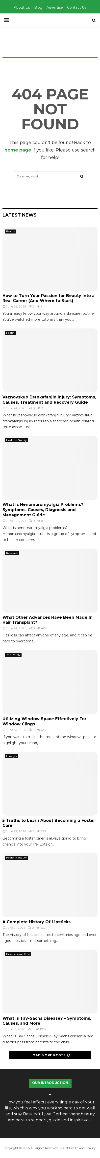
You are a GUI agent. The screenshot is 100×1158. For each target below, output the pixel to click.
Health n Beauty (16, 440)
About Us (22, 7)
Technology (13, 654)
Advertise (55, 7)
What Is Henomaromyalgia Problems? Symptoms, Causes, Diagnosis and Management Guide (42, 509)
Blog (38, 7)
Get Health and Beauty (79, 1148)
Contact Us (76, 7)
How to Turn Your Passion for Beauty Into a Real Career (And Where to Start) (48, 298)
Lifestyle (11, 756)
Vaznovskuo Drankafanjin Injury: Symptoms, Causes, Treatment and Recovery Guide (49, 400)
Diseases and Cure (18, 954)
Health (10, 332)
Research (12, 553)
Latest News (19, 215)
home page (17, 150)
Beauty (10, 231)
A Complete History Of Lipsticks (36, 922)
